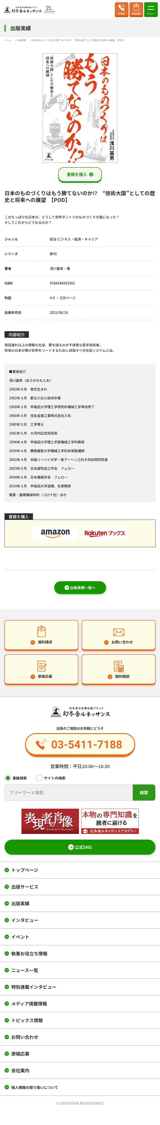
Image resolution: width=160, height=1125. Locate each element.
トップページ (24, 870)
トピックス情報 (27, 1020)
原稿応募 (20, 1053)
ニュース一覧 (24, 970)
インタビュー (24, 920)
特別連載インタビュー (33, 987)
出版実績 (20, 903)
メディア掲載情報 (29, 1003)
